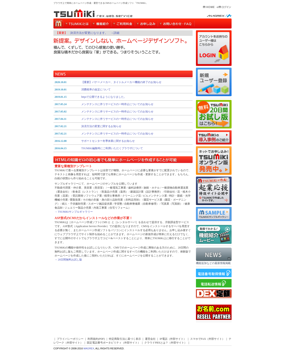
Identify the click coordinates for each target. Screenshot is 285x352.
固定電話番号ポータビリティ (104, 342)
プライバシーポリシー (70, 338)
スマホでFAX (198, 338)
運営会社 (150, 338)
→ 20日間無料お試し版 (68, 259)
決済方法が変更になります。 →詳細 (94, 33)
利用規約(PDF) (96, 338)
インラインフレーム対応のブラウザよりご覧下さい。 (123, 116)
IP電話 (163, 338)
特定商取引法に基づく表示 (125, 338)
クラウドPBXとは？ (156, 342)
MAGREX (88, 348)
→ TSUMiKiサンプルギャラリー (74, 211)
